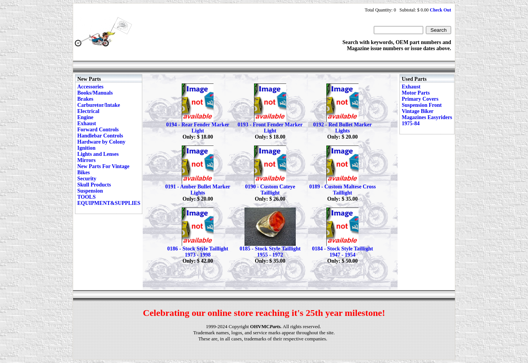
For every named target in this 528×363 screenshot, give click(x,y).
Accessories (90, 87)
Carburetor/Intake (98, 105)
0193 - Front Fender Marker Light (270, 128)
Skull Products (94, 185)
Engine (85, 117)
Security (86, 179)
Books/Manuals (95, 93)
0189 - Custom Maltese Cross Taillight (342, 190)
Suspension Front (422, 105)
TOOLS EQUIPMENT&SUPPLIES (108, 200)
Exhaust (86, 123)
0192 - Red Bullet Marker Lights (342, 128)
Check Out (440, 10)
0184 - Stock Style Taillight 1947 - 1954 (342, 252)
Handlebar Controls (100, 136)
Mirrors (86, 160)
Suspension (90, 191)
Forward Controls (98, 129)
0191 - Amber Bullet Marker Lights (197, 190)
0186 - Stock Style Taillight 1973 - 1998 (197, 252)
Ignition (86, 148)
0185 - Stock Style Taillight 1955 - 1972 (270, 252)
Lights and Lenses (98, 154)
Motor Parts (416, 93)
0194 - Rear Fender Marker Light (197, 128)
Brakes (85, 99)
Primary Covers (420, 99)
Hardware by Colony (101, 142)
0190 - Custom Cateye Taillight (270, 190)
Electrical (88, 111)
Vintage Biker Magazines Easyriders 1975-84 (427, 117)
